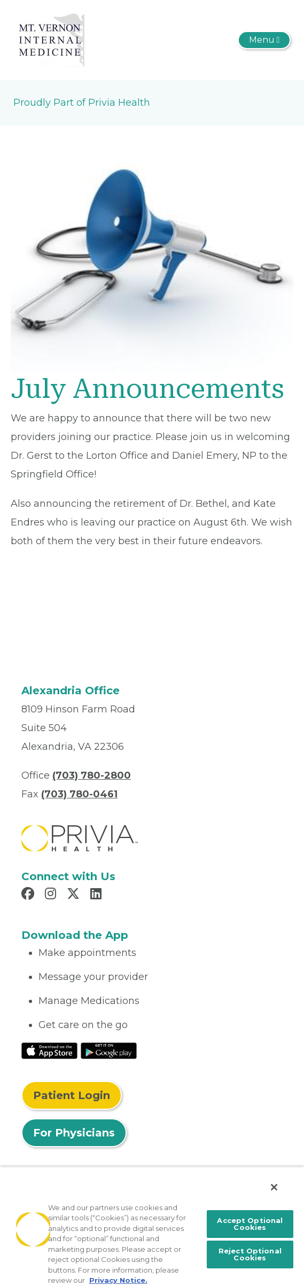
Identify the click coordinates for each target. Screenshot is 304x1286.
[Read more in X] (75, 895)
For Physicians (74, 1132)
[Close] (274, 1187)
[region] (152, 1226)
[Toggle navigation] (264, 40)
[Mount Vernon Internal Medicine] (48, 39)
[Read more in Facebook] (29, 895)
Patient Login (71, 1095)
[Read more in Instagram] (52, 895)
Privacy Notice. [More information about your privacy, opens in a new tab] (118, 1280)
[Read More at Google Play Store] (109, 1050)
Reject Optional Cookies (250, 1254)
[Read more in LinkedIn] (97, 895)
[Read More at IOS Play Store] (49, 1050)
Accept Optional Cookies (250, 1224)
